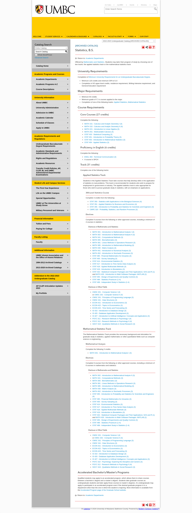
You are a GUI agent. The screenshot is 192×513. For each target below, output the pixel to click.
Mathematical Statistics (137, 102)
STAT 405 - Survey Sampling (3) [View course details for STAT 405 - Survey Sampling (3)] (104, 259)
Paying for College (52, 229)
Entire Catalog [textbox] (40, 48)
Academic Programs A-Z (52, 84)
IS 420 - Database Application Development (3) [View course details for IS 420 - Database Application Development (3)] (110, 313)
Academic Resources (52, 163)
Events (132, 5)
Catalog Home (52, 66)
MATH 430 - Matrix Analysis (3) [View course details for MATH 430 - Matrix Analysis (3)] (104, 248)
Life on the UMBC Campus (52, 193)
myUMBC (120, 5)
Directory (144, 5)
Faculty (52, 242)
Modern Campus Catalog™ (149, 509)
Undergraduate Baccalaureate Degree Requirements (52, 145)
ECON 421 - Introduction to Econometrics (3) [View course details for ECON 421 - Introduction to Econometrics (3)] (109, 303)
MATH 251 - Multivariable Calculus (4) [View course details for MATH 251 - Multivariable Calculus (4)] (99, 132)
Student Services (54, 36)
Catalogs (98, 36)
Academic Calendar (52, 118)
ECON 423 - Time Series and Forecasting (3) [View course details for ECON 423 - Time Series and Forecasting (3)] (109, 308)
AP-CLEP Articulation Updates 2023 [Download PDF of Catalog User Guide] (52, 287)
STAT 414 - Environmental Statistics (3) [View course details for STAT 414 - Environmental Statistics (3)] (107, 261)
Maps (155, 5)
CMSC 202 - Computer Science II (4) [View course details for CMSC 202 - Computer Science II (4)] (108, 295)
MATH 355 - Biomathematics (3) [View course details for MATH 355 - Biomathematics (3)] (104, 240)
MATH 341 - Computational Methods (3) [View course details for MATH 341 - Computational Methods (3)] (107, 237)
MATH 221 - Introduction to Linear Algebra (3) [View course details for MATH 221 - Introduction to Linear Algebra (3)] (101, 129)
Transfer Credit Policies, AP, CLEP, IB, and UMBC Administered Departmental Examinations (52, 171)
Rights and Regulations (52, 158)
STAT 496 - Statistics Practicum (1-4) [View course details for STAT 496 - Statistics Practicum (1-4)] (106, 280)
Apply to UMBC (52, 128)
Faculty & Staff (116, 36)
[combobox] (128, 41)
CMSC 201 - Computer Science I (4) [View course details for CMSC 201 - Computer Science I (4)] (106, 292)
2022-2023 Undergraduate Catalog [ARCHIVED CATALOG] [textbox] (126, 41)
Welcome (37, 36)
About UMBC (52, 102)
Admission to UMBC (52, 113)
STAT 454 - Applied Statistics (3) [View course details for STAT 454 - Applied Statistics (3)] (96, 142)
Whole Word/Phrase (45, 55)
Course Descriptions (52, 89)
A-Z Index (108, 5)
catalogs (87, 509)
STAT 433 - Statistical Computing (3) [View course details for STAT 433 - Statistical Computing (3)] (98, 134)
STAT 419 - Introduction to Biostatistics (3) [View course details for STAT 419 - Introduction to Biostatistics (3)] (108, 269)
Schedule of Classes (52, 123)
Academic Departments (52, 79)
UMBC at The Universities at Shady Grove (52, 204)
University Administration (52, 107)
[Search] (155, 9)
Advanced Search (41, 58)
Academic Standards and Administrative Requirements (52, 152)
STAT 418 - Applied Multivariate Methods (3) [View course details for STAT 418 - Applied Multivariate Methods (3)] (109, 267)
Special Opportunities (52, 198)
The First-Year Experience (52, 188)
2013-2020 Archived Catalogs (52, 267)
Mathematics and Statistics (94, 62)
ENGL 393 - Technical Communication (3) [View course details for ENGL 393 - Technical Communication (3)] (100, 157)
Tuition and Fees (52, 223)
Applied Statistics (120, 102)
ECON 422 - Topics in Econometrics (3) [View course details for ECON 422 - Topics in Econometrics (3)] (107, 305)
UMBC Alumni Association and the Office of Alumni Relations (52, 256)
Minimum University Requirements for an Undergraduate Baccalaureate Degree (119, 77)
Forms (132, 36)
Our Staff (144, 36)
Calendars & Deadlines (78, 36)
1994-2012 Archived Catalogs (52, 262)
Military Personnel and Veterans (52, 210)
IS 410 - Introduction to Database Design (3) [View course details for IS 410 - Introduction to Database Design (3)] (109, 311)
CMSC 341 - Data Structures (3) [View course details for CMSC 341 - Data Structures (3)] (104, 300)
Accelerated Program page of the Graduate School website (103, 490)
